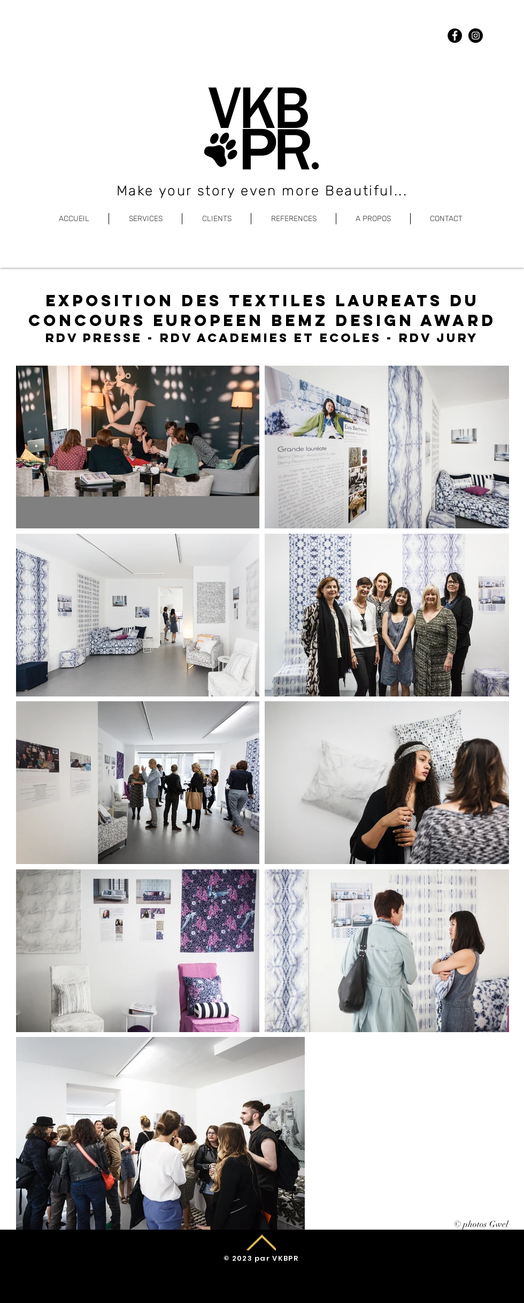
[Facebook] (455, 35)
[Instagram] (475, 35)
